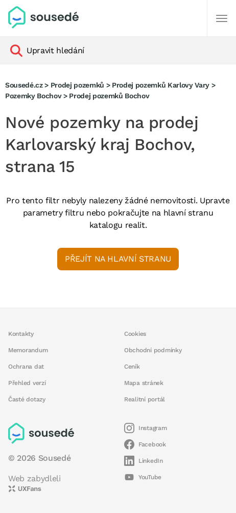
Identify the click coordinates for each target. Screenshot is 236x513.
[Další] (222, 18)
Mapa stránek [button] (143, 383)
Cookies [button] (135, 333)
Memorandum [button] (28, 350)
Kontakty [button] (21, 333)
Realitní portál (144, 399)
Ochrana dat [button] (26, 366)
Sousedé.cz (24, 85)
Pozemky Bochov (33, 96)
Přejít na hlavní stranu (118, 259)
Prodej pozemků (77, 85)
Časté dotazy (26, 399)
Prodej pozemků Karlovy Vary (160, 85)
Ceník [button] (132, 366)
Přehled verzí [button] (27, 383)
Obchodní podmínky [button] (153, 350)
